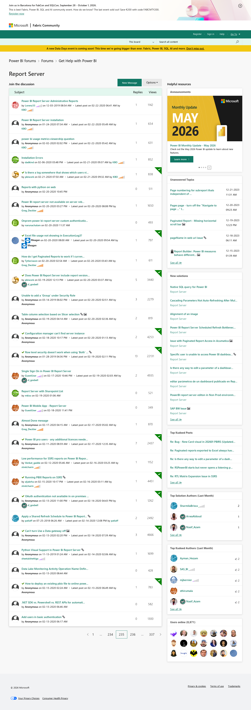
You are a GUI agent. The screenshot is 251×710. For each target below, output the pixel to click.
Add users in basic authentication (42, 617)
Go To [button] (234, 34)
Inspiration (83, 25)
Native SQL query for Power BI (188, 287)
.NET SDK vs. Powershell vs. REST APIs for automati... (53, 602)
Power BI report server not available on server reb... (53, 202)
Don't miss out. (195, 48)
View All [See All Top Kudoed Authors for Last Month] (176, 609)
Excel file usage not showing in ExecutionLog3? (53, 235)
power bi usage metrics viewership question (48, 139)
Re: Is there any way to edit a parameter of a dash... (201, 459)
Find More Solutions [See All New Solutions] (176, 419)
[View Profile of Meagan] (35, 240)
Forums (68, 25)
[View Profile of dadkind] (29, 162)
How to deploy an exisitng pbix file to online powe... (56, 583)
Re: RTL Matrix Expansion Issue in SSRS (193, 476)
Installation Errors (32, 157)
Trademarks (234, 686)
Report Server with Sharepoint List (42, 391)
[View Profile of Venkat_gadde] (32, 462)
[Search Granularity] (141, 41)
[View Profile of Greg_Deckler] (29, 210)
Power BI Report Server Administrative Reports (50, 101)
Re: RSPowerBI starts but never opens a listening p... (201, 467)
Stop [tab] (209, 167)
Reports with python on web (39, 187)
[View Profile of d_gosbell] (33, 284)
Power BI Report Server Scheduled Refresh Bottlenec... (203, 327)
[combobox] (199, 41)
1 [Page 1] (93, 634)
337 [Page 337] (152, 634)
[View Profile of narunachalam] (33, 225)
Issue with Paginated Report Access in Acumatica (199, 341)
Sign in (210, 33)
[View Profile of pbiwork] (29, 176)
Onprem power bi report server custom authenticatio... (55, 220)
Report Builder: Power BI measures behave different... (195, 253)
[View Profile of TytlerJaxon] (31, 260)
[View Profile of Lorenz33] (30, 105)
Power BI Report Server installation (43, 120)
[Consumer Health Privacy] (55, 698)
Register (197, 33)
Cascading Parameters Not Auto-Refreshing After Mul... (203, 300)
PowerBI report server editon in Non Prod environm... (203, 395)
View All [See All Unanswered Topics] (176, 263)
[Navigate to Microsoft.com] (18, 25)
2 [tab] (201, 167)
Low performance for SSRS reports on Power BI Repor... (55, 458)
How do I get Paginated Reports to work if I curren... (53, 256)
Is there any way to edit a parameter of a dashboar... (201, 368)
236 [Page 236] (132, 634)
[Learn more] (181, 159)
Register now (16, 13)
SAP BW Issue (178, 408)
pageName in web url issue (187, 238)
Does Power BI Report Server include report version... (57, 275)
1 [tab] (199, 167)
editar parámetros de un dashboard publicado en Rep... (203, 381)
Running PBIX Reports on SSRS (44, 477)
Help (222, 33)
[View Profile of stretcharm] (27, 467)
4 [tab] (205, 167)
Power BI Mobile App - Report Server (44, 405)
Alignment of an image (184, 314)
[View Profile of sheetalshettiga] (30, 558)
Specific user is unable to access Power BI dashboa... (201, 354)
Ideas (98, 25)
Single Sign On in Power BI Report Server (46, 371)
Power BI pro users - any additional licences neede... (56, 439)
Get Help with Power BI (78, 60)
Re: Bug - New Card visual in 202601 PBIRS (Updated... (202, 441)
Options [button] (151, 82)
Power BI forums (22, 60)
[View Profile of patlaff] (28, 520)
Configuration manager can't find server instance (55, 333)
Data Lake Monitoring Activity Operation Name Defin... (55, 568)
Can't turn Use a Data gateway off (45, 531)
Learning (143, 25)
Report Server (178, 291)
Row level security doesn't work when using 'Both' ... (57, 352)
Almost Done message (35, 420)
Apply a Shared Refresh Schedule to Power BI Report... (55, 516)
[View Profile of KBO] (24, 109)
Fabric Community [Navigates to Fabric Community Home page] (46, 25)
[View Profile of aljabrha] (29, 481)
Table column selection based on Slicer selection (51, 314)
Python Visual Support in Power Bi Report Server (51, 550)
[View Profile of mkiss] (28, 395)
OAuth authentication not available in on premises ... (57, 496)
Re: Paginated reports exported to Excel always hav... (202, 450)
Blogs (130, 25)
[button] (129, 82)
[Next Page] (159, 634)
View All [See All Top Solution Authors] (176, 535)
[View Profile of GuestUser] (30, 375)
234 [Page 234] (110, 634)
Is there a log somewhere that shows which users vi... (57, 172)
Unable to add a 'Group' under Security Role (48, 295)
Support (158, 25)
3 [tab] (203, 167)
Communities (114, 25)
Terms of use (217, 686)
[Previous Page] (86, 634)
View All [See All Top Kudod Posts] (176, 482)
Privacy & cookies (197, 686)
